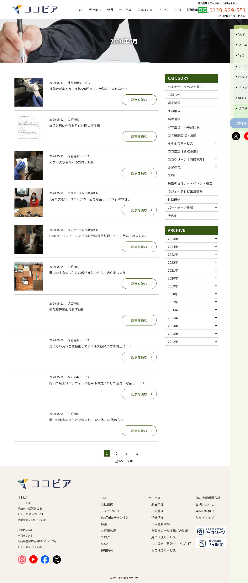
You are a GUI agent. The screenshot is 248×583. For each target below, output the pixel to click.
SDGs (177, 9)
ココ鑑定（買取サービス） (167, 543)
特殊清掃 (174, 119)
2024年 (173, 246)
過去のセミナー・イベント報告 (190, 183)
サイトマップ (205, 517)
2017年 (173, 302)
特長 (110, 9)
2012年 (173, 341)
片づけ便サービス (163, 537)
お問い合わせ (205, 504)
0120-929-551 (227, 10)
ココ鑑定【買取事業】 (184, 151)
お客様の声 (145, 9)
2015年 (173, 317)
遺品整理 (174, 102)
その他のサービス (180, 143)
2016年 (173, 310)
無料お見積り (205, 510)
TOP (80, 9)
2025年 (173, 238)
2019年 (173, 286)
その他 (172, 215)
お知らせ (174, 94)
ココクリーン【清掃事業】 (187, 159)
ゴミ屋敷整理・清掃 (182, 135)
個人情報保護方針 (208, 497)
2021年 (173, 270)
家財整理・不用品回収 (184, 127)
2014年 (173, 325)
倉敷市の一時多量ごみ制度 (167, 530)
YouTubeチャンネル (115, 517)
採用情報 (193, 9)
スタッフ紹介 (110, 510)
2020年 (173, 278)
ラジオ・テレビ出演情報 (185, 191)
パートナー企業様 (180, 207)
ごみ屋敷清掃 (160, 524)
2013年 (173, 333)
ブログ (163, 9)
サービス (125, 9)
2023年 (173, 254)
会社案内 (95, 9)
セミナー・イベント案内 (185, 86)
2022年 (173, 262)
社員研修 (174, 199)
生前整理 (174, 110)
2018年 (173, 294)
